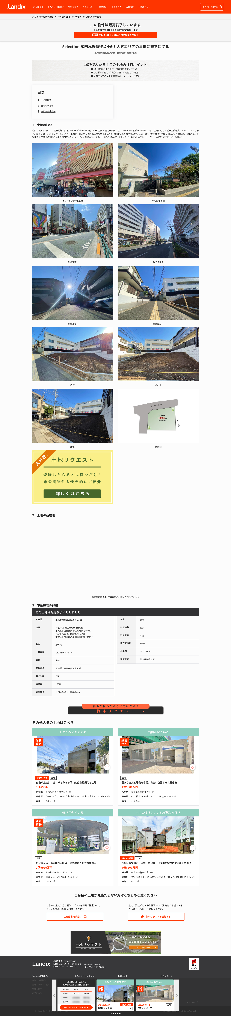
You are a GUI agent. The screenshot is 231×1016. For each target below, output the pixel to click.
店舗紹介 (130, 6)
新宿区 (78, 16)
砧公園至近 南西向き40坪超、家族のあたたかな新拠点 (66, 863)
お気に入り (88, 6)
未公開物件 (38, 6)
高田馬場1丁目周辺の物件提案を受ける (115, 34)
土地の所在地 (47, 105)
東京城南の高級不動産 (42, 16)
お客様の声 (117, 6)
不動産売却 (102, 6)
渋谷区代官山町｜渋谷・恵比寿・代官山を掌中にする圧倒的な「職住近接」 (162, 863)
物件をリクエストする (85, 976)
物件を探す (73, 6)
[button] (111, 1013)
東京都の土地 (64, 16)
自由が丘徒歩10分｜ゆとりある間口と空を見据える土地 (66, 782)
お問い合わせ (166, 976)
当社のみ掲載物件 (56, 6)
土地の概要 (46, 99)
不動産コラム (144, 6)
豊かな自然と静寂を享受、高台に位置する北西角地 (149, 782)
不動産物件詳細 (48, 111)
